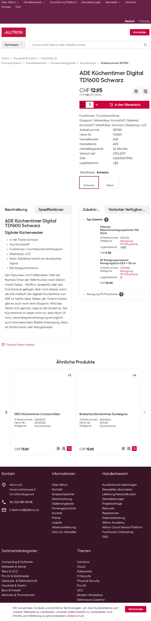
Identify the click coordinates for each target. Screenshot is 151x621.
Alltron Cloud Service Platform (122, 527)
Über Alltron (60, 485)
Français (144, 21)
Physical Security (88, 581)
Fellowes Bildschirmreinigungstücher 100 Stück (119, 230)
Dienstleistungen (91, 2)
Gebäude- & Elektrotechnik (19, 581)
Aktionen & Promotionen (18, 595)
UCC (80, 590)
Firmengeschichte (64, 508)
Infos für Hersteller (64, 532)
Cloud (81, 566)
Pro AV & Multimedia (15, 576)
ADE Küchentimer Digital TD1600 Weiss (105, 414)
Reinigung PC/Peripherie (129, 242)
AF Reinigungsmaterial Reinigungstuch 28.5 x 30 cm (118, 261)
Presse (56, 518)
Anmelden (139, 32)
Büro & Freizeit (11, 590)
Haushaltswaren (36, 63)
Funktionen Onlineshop (118, 532)
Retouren (108, 508)
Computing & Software (17, 562)
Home (5, 58)
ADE (115, 139)
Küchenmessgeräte (63, 63)
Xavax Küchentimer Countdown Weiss (40, 414)
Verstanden (135, 609)
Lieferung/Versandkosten (119, 494)
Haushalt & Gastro (25, 58)
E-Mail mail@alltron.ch (24, 510)
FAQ (18, 7)
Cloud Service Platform (63, 2)
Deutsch (129, 21)
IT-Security (84, 576)
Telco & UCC (10, 571)
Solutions (83, 562)
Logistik (57, 522)
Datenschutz (75, 616)
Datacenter (84, 571)
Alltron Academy (113, 522)
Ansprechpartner (63, 494)
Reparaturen (110, 513)
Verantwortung (62, 499)
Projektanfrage (112, 503)
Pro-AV (81, 585)
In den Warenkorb (124, 105)
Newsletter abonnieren (117, 489)
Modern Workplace (90, 595)
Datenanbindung (113, 518)
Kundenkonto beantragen (119, 485)
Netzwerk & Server (14, 566)
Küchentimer (88, 63)
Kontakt (6, 7)
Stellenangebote (63, 503)
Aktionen (130, 2)
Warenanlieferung (64, 527)
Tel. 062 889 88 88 (20, 502)
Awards (57, 513)
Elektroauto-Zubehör (91, 600)
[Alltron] (14, 32)
